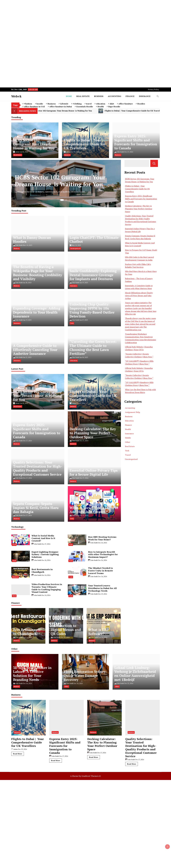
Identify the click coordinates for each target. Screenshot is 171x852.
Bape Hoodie (114, 106)
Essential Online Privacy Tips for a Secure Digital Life (94, 472)
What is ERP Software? (98, 632)
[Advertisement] (71, 16)
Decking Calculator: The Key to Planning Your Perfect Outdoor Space (93, 433)
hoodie (40, 103)
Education (73, 360)
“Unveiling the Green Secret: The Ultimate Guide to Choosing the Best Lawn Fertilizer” (93, 347)
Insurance (144, 96)
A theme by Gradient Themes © (85, 776)
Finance (130, 96)
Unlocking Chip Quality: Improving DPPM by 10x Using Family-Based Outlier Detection (92, 310)
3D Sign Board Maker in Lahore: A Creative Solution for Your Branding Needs (32, 673)
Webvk (16, 96)
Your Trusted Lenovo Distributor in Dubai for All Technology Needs (102, 588)
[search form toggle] (157, 96)
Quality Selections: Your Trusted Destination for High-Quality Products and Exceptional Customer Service (37, 468)
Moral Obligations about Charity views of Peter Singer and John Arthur (139, 295)
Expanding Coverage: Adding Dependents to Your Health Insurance (36, 312)
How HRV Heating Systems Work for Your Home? (102, 538)
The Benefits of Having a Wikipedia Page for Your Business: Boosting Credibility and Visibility (37, 273)
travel (89, 103)
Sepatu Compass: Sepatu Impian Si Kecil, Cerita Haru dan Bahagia (36, 508)
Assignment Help (132, 412)
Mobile (128, 438)
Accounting (114, 96)
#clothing (77, 103)
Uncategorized (75, 248)
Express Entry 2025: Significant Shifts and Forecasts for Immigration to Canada (135, 142)
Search (154, 163)
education (100, 103)
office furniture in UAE (34, 106)
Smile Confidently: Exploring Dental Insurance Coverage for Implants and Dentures (93, 275)
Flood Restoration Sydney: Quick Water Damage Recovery (85, 675)
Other (127, 442)
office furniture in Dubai (60, 106)
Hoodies (141, 103)
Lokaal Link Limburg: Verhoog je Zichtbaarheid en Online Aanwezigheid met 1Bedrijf (135, 673)
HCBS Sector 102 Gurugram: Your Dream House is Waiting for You (64, 111)
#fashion (28, 103)
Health (100, 106)
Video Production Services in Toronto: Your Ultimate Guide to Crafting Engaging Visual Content (47, 588)
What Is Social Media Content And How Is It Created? (94, 510)
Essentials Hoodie (84, 106)
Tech (72, 323)
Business (98, 96)
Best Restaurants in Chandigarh (42, 570)
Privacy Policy (153, 89)
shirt (112, 103)
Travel (128, 455)
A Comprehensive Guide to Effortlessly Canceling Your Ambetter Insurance (35, 349)
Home (69, 96)
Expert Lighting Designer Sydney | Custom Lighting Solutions (45, 554)
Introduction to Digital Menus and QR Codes (66, 629)
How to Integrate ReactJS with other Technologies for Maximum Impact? (103, 554)
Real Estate (83, 96)
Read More (17, 754)
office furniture (126, 103)
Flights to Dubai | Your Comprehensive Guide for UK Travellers (84, 144)
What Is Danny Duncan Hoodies (32, 239)
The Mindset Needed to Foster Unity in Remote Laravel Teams (100, 571)
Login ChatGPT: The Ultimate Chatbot (94, 239)
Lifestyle (64, 103)
